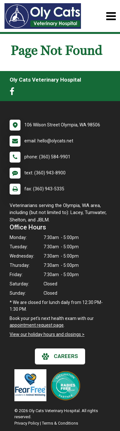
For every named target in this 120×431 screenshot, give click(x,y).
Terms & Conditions (60, 423)
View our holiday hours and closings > (47, 334)
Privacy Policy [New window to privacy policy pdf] (26, 423)
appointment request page (37, 325)
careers (60, 356)
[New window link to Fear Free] (32, 385)
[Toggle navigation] (110, 16)
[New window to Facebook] (14, 92)
